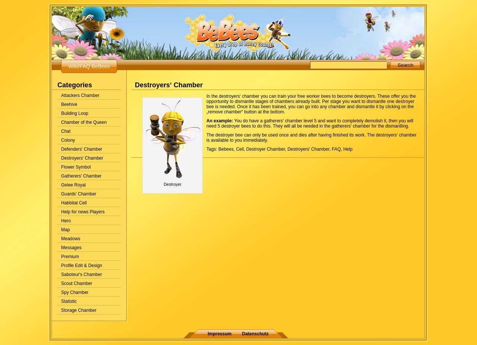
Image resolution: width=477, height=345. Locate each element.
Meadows (70, 238)
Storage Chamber (79, 310)
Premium (70, 256)
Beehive (69, 104)
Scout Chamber (76, 283)
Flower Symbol (76, 167)
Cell (240, 149)
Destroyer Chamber (265, 149)
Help (348, 149)
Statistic (69, 301)
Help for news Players (83, 211)
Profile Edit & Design (81, 265)
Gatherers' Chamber (81, 176)
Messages (71, 247)
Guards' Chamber (78, 194)
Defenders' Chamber (81, 149)
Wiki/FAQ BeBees (89, 66)
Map (65, 229)
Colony (68, 140)
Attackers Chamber (80, 95)
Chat (65, 131)
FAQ (336, 149)
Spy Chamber (74, 292)
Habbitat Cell (74, 203)
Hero (66, 220)
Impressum (219, 333)
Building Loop (74, 113)
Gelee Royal (73, 185)
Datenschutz (255, 333)
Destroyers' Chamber (82, 158)
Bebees (226, 149)
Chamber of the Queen (84, 122)
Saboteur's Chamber (81, 274)
